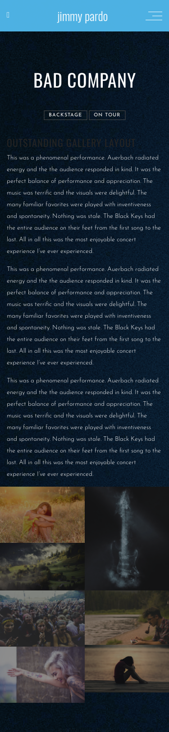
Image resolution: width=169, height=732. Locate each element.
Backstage (65, 115)
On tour (107, 115)
